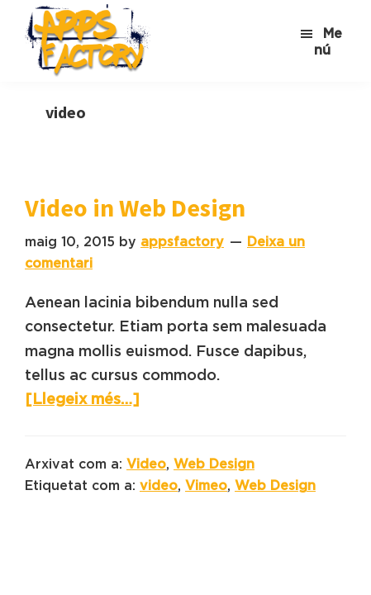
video (159, 485)
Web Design (214, 463)
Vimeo (206, 485)
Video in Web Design (135, 207)
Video (146, 463)
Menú (328, 41)
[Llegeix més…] (82, 399)
